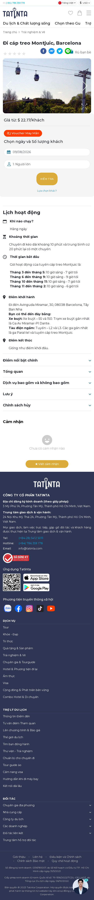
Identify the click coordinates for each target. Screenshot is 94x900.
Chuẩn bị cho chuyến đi (18, 758)
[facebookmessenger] (51, 51)
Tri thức (8, 641)
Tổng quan (47, 371)
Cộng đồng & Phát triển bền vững (26, 690)
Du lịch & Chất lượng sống (26, 23)
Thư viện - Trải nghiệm (18, 751)
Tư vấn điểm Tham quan (19, 723)
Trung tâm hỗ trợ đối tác (19, 840)
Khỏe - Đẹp (10, 634)
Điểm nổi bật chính (47, 360)
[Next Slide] (85, 86)
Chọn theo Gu (67, 23)
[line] (68, 51)
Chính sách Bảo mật (31, 861)
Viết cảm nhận (47, 464)
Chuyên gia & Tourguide (19, 662)
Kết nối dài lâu (12, 786)
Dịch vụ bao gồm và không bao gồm (47, 383)
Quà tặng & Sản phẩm (18, 648)
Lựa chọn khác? (47, 190)
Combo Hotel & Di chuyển (20, 697)
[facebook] (43, 51)
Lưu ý (47, 394)
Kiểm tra (47, 178)
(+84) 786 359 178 (15, 3)
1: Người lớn (21, 164)
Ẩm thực (9, 676)
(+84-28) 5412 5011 (31, 538)
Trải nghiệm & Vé (33, 32)
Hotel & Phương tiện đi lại (20, 669)
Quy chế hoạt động (65, 861)
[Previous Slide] (9, 86)
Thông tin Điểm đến (16, 716)
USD (84, 3)
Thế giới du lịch (13, 737)
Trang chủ (10, 32)
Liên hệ (37, 857)
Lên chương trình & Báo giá (21, 730)
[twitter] (60, 51)
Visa (5, 683)
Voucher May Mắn (23, 133)
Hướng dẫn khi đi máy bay (20, 779)
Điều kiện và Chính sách (65, 857)
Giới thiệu (19, 857)
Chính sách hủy (47, 405)
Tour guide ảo (12, 765)
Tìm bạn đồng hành (16, 744)
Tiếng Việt (65, 2)
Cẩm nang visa (13, 772)
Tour (6, 627)
